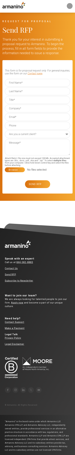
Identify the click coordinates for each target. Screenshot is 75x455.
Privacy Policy (13, 338)
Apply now (17, 302)
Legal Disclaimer (14, 344)
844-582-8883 (24, 262)
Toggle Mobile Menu (70, 6)
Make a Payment (15, 328)
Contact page (35, 73)
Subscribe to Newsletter (19, 280)
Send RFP (10, 274)
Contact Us (11, 268)
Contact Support (14, 322)
